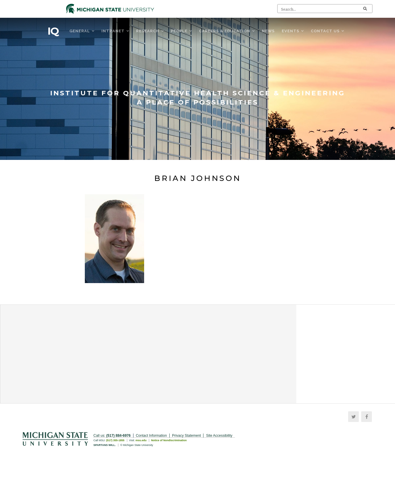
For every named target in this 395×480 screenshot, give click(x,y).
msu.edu (141, 440)
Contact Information (151, 436)
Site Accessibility (219, 436)
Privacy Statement (186, 436)
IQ (53, 31)
